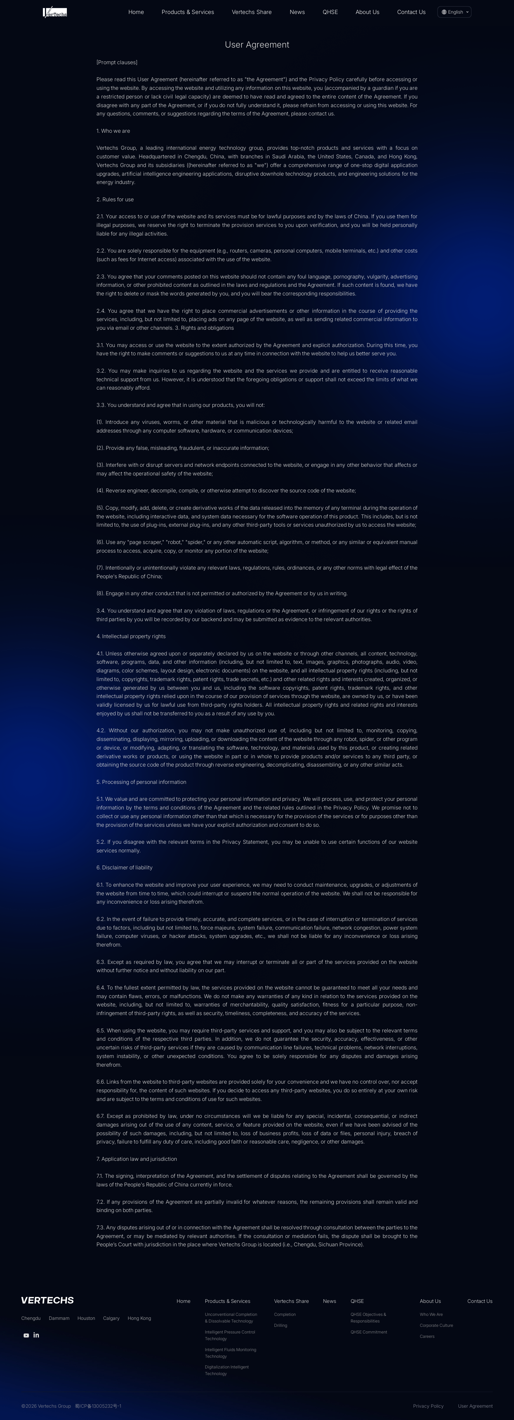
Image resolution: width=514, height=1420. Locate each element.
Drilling (280, 1325)
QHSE (330, 12)
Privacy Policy (428, 1406)
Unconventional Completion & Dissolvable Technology (231, 1318)
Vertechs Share (252, 12)
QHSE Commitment (369, 1332)
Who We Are (431, 1314)
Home (136, 12)
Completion (285, 1314)
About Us (368, 12)
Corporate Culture (436, 1325)
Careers (427, 1336)
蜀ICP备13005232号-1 (98, 1406)
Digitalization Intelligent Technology (227, 1370)
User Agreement (475, 1406)
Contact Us (411, 12)
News (297, 12)
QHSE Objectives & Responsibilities (368, 1318)
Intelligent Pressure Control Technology (230, 1335)
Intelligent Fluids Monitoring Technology (230, 1353)
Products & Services (188, 12)
